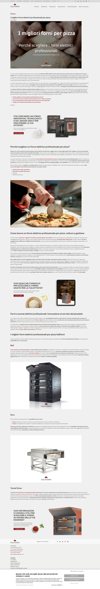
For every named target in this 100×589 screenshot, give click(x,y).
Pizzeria (36, 6)
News (32, 1)
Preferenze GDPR (74, 583)
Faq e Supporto (15, 565)
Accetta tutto (74, 575)
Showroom (19, 1)
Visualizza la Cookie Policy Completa (24, 585)
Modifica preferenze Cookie (18, 568)
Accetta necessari (74, 579)
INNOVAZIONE (26, 1)
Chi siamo (12, 1)
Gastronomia (61, 6)
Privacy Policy (14, 566)
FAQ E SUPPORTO (46, 1)
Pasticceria (52, 6)
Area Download (38, 1)
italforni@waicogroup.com (17, 554)
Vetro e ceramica (83, 6)
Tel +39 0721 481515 (15, 552)
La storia (13, 559)
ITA (58, 1)
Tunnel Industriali (72, 6)
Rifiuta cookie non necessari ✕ (77, 571)
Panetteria (44, 6)
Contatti (54, 1)
